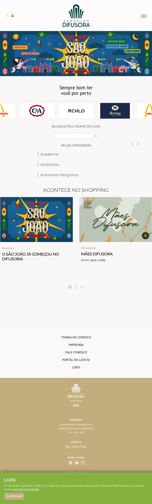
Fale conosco (76, 352)
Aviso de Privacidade (25, 489)
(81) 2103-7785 (76, 447)
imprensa (76, 345)
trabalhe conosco (76, 337)
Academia (49, 154)
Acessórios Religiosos (59, 175)
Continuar (14, 496)
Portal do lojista (76, 360)
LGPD (76, 367)
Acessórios (49, 164)
